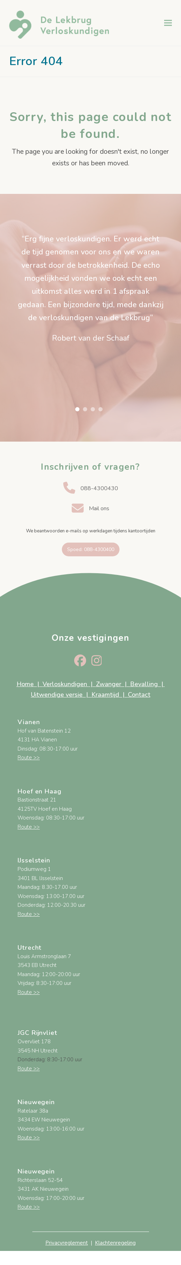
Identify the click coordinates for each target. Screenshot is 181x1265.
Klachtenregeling (115, 1242)
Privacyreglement (66, 1242)
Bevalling (144, 684)
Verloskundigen (66, 684)
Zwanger (108, 684)
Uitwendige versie (57, 694)
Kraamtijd (105, 694)
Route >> (29, 757)
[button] (168, 23)
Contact (139, 694)
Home (25, 684)
